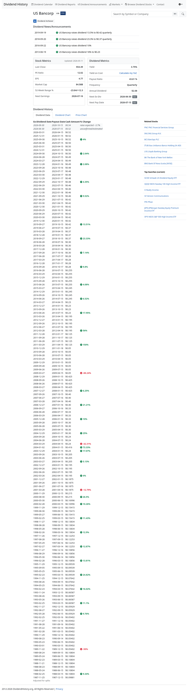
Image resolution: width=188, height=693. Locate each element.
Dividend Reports (65, 4)
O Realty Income (151, 190)
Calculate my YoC (128, 73)
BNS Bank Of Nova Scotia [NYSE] (158, 163)
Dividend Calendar (42, 4)
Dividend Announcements (92, 4)
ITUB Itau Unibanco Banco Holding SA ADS (162, 145)
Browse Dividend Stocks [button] (138, 4)
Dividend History (16, 4)
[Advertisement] (16, 65)
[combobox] (145, 14)
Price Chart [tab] (81, 115)
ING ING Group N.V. (152, 133)
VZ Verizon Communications (156, 196)
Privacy (59, 688)
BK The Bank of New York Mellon (158, 157)
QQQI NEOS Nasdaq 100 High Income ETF (162, 184)
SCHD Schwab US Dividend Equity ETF (160, 178)
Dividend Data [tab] (43, 115)
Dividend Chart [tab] (62, 115)
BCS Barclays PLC (151, 139)
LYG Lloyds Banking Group (155, 151)
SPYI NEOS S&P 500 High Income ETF (160, 216)
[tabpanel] (86, 401)
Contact (160, 4)
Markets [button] (115, 4)
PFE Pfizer (148, 202)
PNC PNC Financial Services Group (159, 127)
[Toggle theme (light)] (180, 4)
